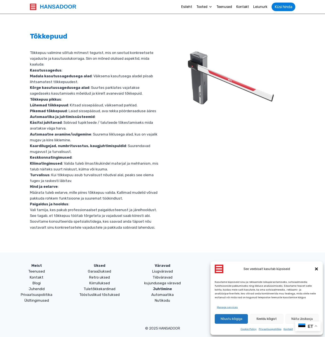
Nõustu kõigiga (231, 319)
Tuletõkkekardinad (99, 289)
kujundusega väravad (162, 283)
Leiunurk (260, 7)
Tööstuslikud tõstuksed (99, 294)
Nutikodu (162, 300)
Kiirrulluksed (99, 283)
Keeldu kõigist (266, 319)
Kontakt (288, 329)
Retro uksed (99, 277)
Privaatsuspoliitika (270, 329)
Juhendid (37, 289)
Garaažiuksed (99, 271)
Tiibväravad (162, 277)
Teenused (224, 7)
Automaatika (162, 294)
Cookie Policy (249, 329)
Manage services (227, 307)
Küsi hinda (283, 6)
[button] (316, 269)
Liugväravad (162, 271)
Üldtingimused (36, 300)
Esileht (186, 7)
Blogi (36, 283)
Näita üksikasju (302, 319)
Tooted (204, 6)
